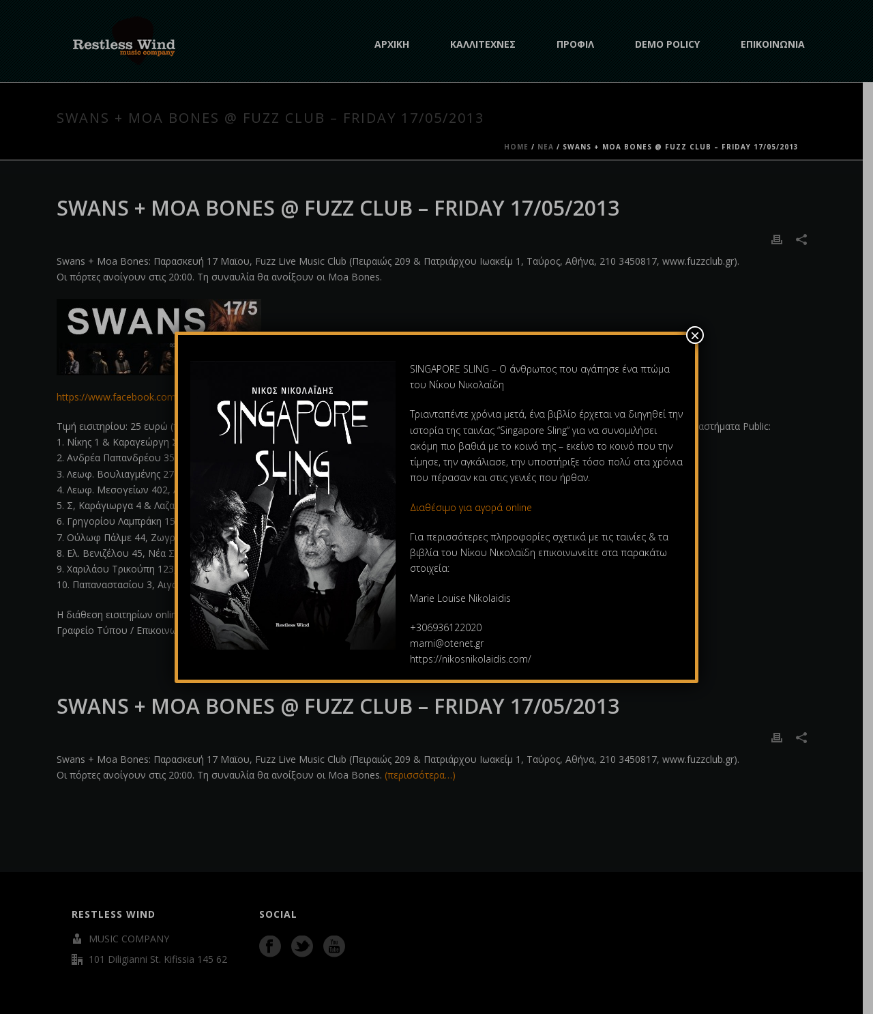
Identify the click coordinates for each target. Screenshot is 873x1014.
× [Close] (695, 335)
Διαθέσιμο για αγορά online (472, 507)
